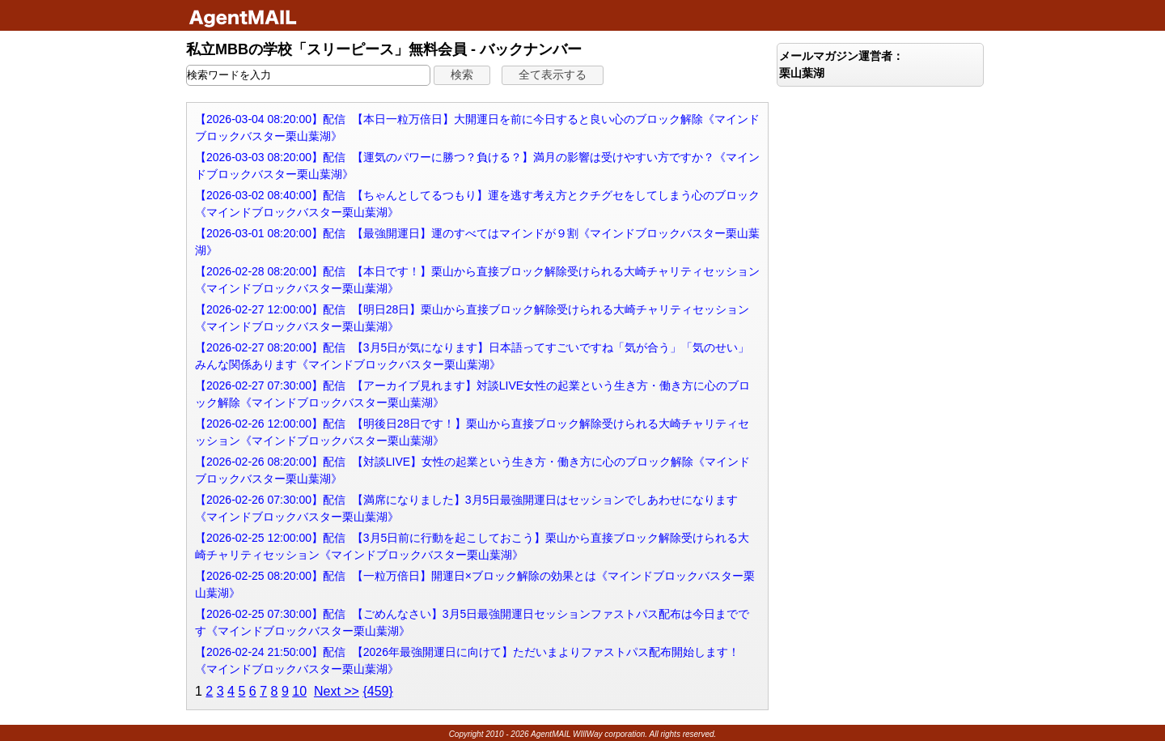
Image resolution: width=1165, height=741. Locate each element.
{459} (377, 691)
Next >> (336, 691)
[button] (462, 75)
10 (299, 691)
